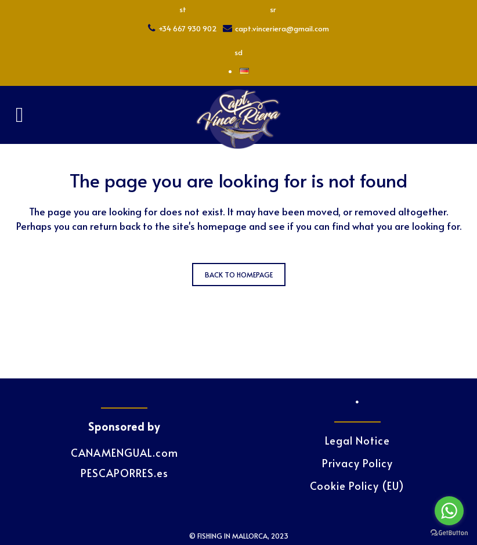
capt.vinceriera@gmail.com (282, 28)
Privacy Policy (357, 463)
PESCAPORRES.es (124, 472)
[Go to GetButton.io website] (449, 533)
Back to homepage (239, 274)
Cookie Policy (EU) (357, 485)
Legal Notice (357, 440)
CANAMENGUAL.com (124, 452)
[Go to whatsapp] (449, 510)
